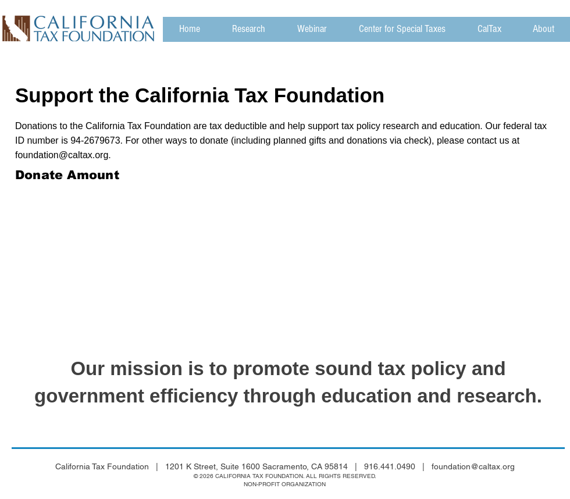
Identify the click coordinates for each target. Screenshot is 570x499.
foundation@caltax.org (61, 155)
